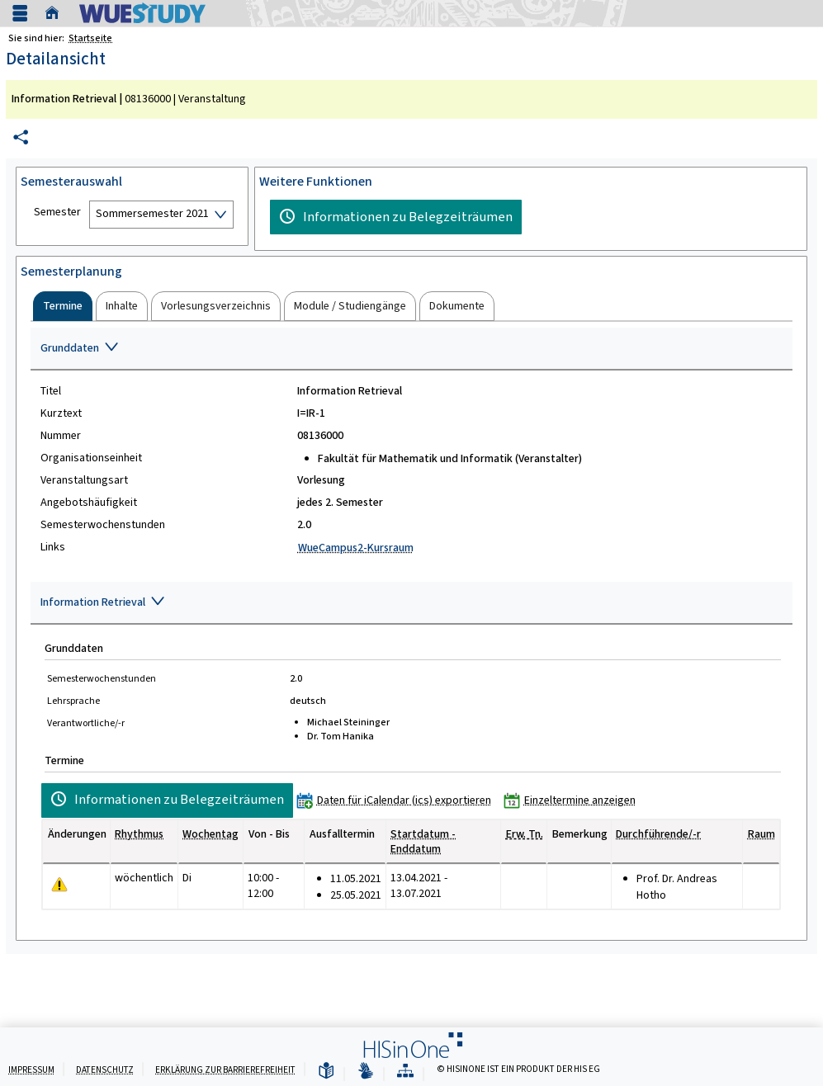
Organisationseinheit (91, 458)
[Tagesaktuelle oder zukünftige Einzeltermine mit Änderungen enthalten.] (59, 884)
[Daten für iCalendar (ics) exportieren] (397, 800)
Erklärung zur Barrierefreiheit (225, 1070)
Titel (50, 391)
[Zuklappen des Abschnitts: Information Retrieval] (411, 603)
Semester (57, 212)
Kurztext (61, 413)
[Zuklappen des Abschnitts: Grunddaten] (411, 349)
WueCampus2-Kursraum (356, 547)
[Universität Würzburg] (142, 13)
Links (52, 547)
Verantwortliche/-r (86, 723)
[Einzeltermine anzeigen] (573, 800)
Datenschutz (105, 1070)
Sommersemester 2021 (152, 213)
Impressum (31, 1070)
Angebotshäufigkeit (88, 502)
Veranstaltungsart (84, 480)
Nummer (60, 435)
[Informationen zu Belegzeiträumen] (396, 217)
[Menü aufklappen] (19, 14)
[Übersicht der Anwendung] (405, 1071)
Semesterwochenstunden (102, 524)
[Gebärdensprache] (365, 1071)
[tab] (62, 306)
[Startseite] (56, 13)
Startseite (90, 38)
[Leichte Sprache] (326, 1071)
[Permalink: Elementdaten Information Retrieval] (21, 137)
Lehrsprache (73, 700)
